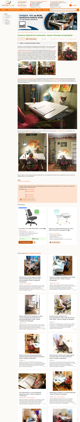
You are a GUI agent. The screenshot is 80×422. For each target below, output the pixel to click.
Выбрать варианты (26, 242)
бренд (5, 14)
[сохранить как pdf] (71, 39)
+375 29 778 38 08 (22, 5)
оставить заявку (32, 39)
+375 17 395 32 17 (21, 4)
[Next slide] (75, 22)
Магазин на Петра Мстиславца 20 (38, 2)
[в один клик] (34, 242)
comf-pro (20, 181)
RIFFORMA (29, 283)
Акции (39, 10)
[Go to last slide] (19, 22)
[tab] (46, 29)
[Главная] (8, 5)
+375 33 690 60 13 (54, 5)
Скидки (34, 10)
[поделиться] (54, 39)
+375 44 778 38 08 (35, 4)
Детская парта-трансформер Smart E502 (27, 78)
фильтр (22, 39)
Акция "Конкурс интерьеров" (27, 32)
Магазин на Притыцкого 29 (58, 2)
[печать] (62, 39)
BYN (72, 2)
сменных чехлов (28, 132)
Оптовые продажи (22, 2)
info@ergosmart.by (23, 6)
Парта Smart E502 (56, 79)
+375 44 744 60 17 (55, 4)
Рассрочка (45, 10)
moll (58, 283)
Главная (19, 32)
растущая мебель (26, 181)
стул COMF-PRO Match (61, 131)
